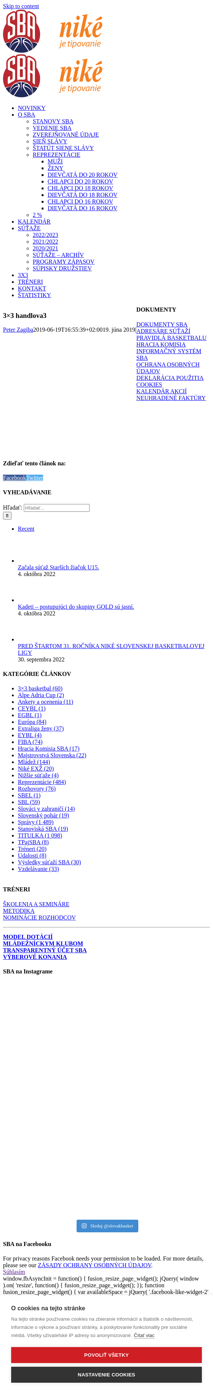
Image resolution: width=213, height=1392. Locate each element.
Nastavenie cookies (106, 1375)
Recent (26, 529)
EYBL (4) (30, 735)
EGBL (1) (30, 715)
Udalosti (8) (32, 855)
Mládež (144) (34, 762)
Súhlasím (14, 1272)
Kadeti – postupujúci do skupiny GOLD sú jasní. (76, 607)
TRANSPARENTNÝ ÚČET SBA (45, 950)
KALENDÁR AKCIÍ (161, 391)
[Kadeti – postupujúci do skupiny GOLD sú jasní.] (30, 600)
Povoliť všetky (106, 1355)
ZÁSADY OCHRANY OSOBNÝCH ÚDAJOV (94, 1265)
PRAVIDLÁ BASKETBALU (171, 338)
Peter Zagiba (18, 329)
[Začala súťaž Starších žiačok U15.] (30, 560)
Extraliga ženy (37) (41, 728)
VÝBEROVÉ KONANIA (35, 957)
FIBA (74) (30, 742)
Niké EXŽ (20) (36, 768)
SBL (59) (29, 802)
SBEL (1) (29, 795)
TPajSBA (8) (33, 842)
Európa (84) (32, 722)
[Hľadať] (7, 516)
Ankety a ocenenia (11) (45, 702)
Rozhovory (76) (37, 789)
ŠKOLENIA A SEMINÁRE (36, 904)
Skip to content (21, 6)
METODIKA (19, 911)
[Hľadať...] (57, 508)
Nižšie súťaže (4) (38, 775)
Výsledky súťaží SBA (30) (49, 862)
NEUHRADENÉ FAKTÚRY (171, 398)
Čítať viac (144, 1335)
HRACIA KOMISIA (161, 344)
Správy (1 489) (36, 822)
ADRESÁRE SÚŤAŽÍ (163, 331)
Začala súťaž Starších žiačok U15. (58, 567)
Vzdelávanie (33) (38, 869)
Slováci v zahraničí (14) (46, 809)
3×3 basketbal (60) (40, 688)
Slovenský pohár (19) (43, 815)
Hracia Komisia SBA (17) (49, 748)
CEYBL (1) (32, 708)
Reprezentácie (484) (42, 782)
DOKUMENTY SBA (162, 324)
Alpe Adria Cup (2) (41, 695)
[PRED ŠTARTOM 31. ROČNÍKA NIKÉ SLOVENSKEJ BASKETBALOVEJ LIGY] (30, 639)
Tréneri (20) (32, 849)
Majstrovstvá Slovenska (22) (52, 755)
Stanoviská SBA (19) (43, 829)
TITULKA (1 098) (40, 835)
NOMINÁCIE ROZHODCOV (39, 917)
